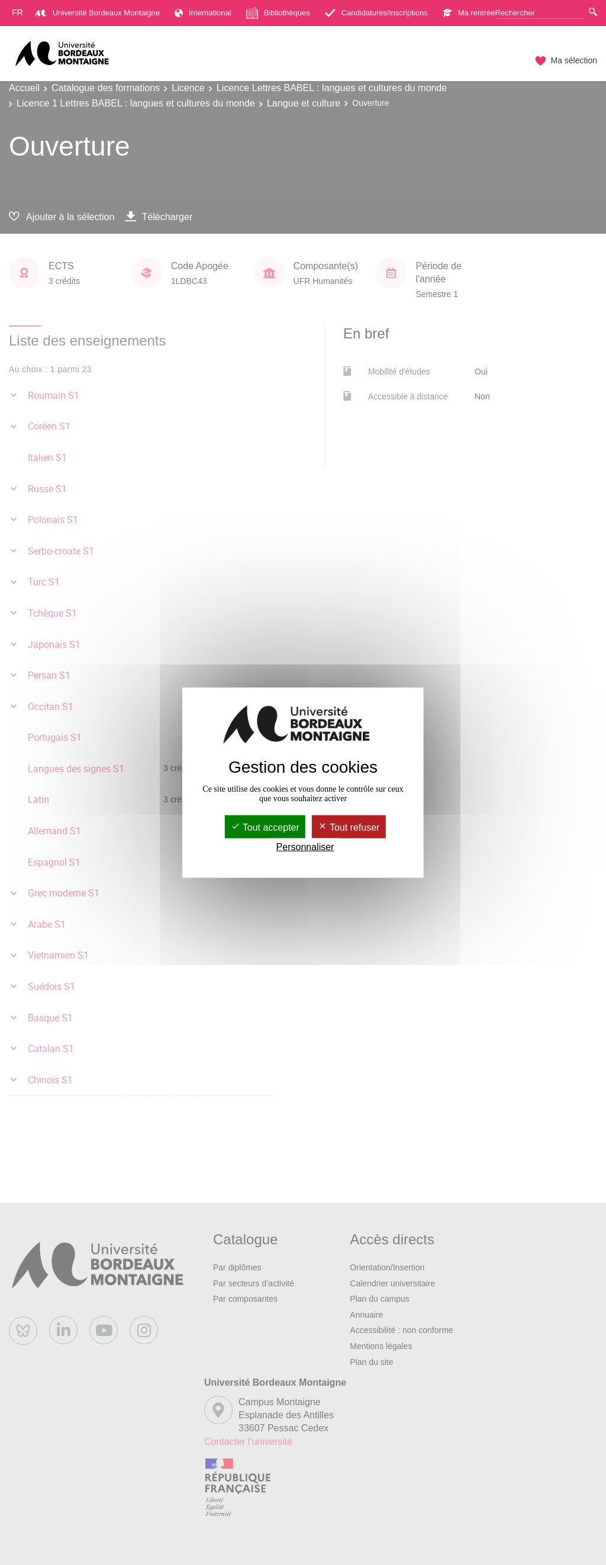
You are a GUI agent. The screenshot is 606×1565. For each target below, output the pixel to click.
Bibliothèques (278, 13)
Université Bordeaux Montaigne (97, 12)
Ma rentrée (469, 12)
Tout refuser (349, 827)
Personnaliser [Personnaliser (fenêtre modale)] (305, 847)
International (203, 12)
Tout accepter (265, 827)
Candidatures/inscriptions (376, 12)
